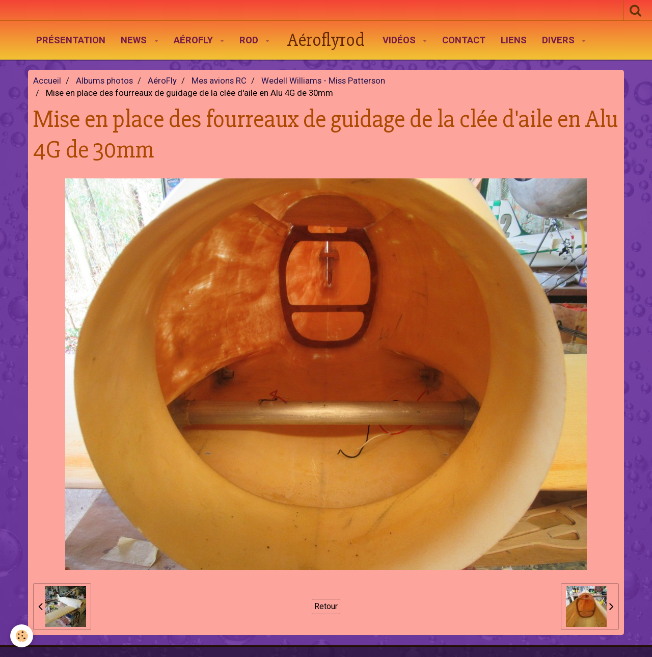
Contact (463, 40)
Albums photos (104, 81)
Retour (326, 606)
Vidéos (400, 40)
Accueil (47, 81)
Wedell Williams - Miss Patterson (323, 81)
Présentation (70, 40)
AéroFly (194, 40)
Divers (559, 40)
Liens (514, 40)
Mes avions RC (219, 81)
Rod (250, 40)
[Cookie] (21, 635)
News (135, 40)
